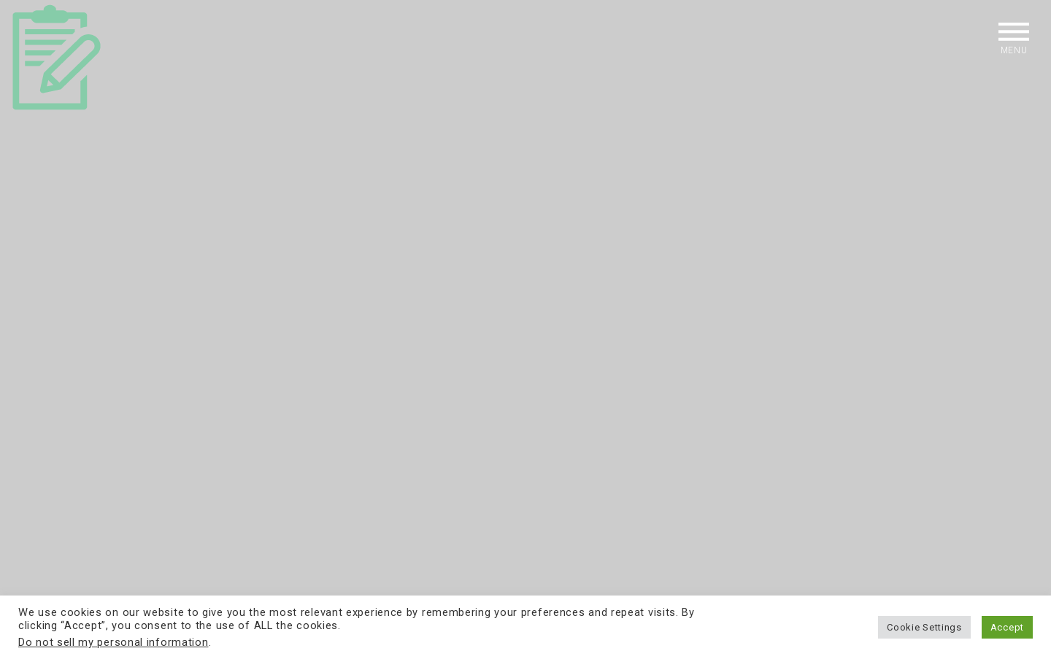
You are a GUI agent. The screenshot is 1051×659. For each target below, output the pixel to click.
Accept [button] (1007, 627)
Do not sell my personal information (113, 642)
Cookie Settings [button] (924, 627)
